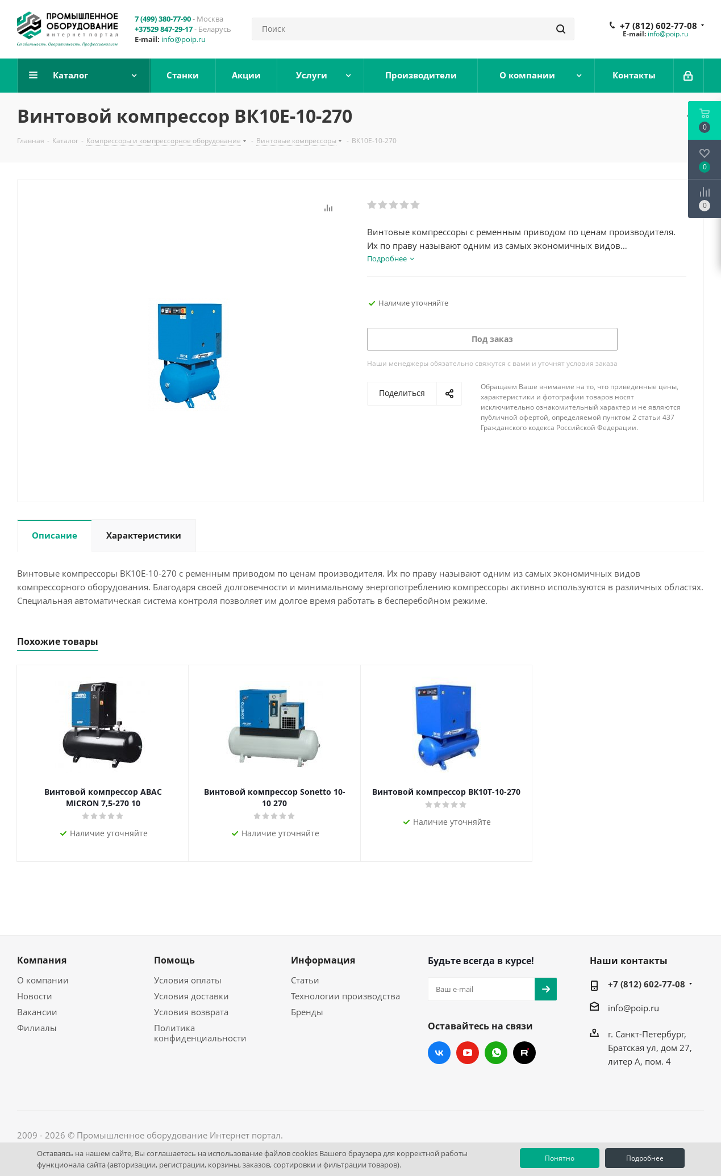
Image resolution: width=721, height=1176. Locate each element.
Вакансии (37, 1011)
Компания (41, 960)
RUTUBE (524, 1052)
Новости (34, 996)
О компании (43, 980)
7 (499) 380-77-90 (163, 19)
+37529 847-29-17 (164, 29)
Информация (323, 960)
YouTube (467, 1052)
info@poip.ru (183, 39)
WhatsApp (496, 1052)
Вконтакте (439, 1052)
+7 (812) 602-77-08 (658, 25)
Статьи (305, 980)
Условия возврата (191, 1011)
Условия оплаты (188, 980)
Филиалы (37, 1027)
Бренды (307, 1011)
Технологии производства (345, 996)
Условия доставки (191, 996)
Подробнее (645, 1158)
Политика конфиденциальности (200, 1033)
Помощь (174, 960)
